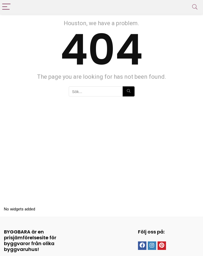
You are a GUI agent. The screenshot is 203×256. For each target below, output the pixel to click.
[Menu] (6, 7)
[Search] (194, 7)
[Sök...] (129, 91)
